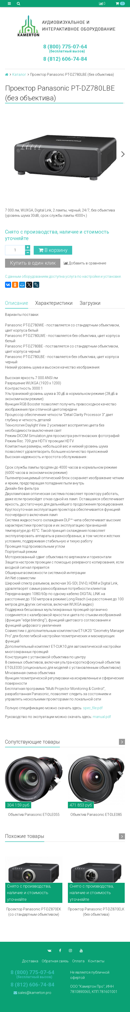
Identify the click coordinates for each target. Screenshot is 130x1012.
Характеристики (54, 303)
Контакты (96, 961)
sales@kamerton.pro (32, 993)
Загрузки (90, 303)
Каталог (19, 74)
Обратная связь (55, 961)
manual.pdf (102, 717)
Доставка (30, 961)
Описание (16, 303)
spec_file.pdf (93, 708)
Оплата (78, 961)
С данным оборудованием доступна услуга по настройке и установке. (63, 276)
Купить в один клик (33, 263)
